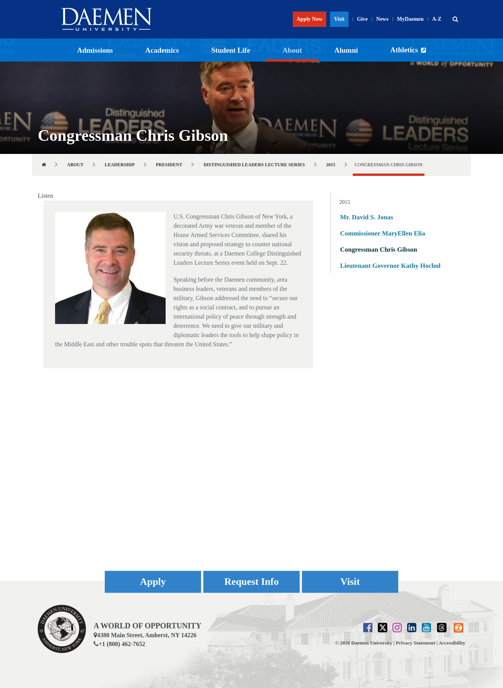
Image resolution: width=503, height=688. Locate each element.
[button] (455, 19)
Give (362, 19)
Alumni (346, 50)
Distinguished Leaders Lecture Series (254, 164)
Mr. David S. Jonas (366, 217)
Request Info (251, 581)
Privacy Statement (415, 643)
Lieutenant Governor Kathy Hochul (390, 265)
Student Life (230, 50)
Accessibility (452, 643)
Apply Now (309, 19)
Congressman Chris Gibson (378, 249)
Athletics (404, 50)
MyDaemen (410, 19)
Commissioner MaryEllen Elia (382, 233)
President (169, 164)
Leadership (120, 164)
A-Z (436, 19)
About (292, 50)
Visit (339, 19)
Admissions (95, 50)
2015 (330, 164)
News (382, 19)
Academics (162, 50)
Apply (153, 581)
